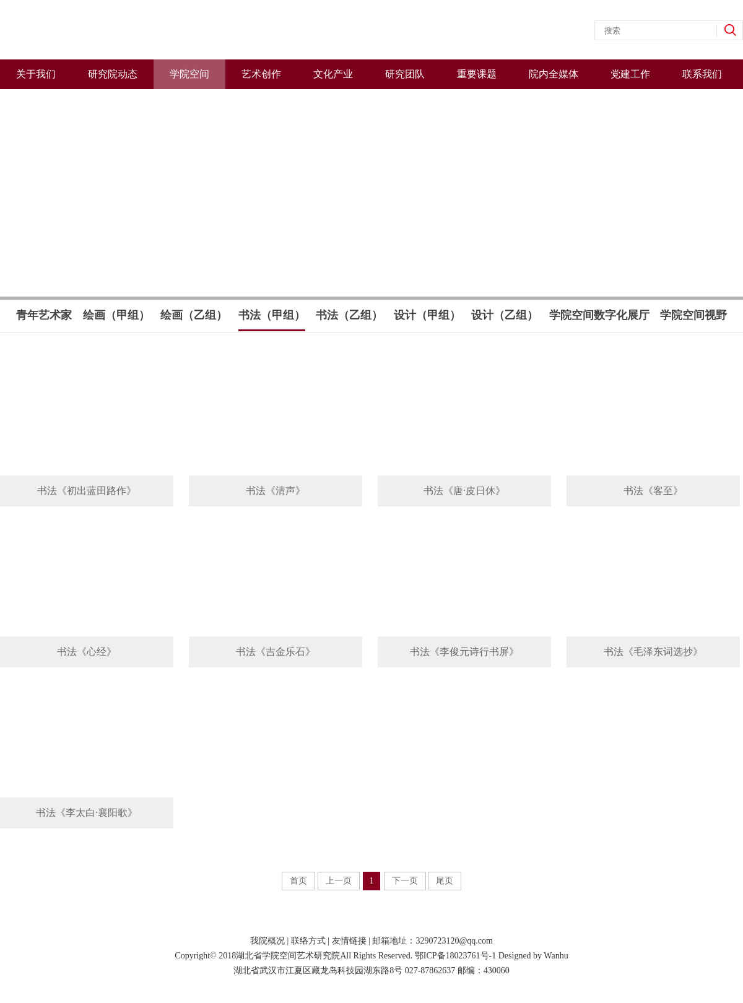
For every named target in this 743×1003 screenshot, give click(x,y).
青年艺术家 (44, 315)
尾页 (444, 880)
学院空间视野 (693, 315)
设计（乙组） (504, 315)
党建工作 (630, 74)
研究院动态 (112, 74)
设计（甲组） (427, 315)
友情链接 (349, 940)
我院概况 (267, 940)
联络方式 (308, 940)
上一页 (339, 880)
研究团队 (405, 74)
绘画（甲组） (116, 315)
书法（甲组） (271, 320)
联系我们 (702, 74)
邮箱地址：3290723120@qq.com (432, 940)
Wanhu (556, 955)
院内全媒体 (553, 74)
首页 (298, 880)
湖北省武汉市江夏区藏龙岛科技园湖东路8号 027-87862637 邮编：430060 (371, 970)
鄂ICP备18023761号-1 (455, 955)
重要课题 (477, 74)
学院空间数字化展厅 (599, 315)
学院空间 (189, 74)
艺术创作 (261, 74)
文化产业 (333, 74)
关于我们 (36, 74)
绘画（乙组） (193, 315)
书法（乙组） (349, 315)
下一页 (405, 880)
